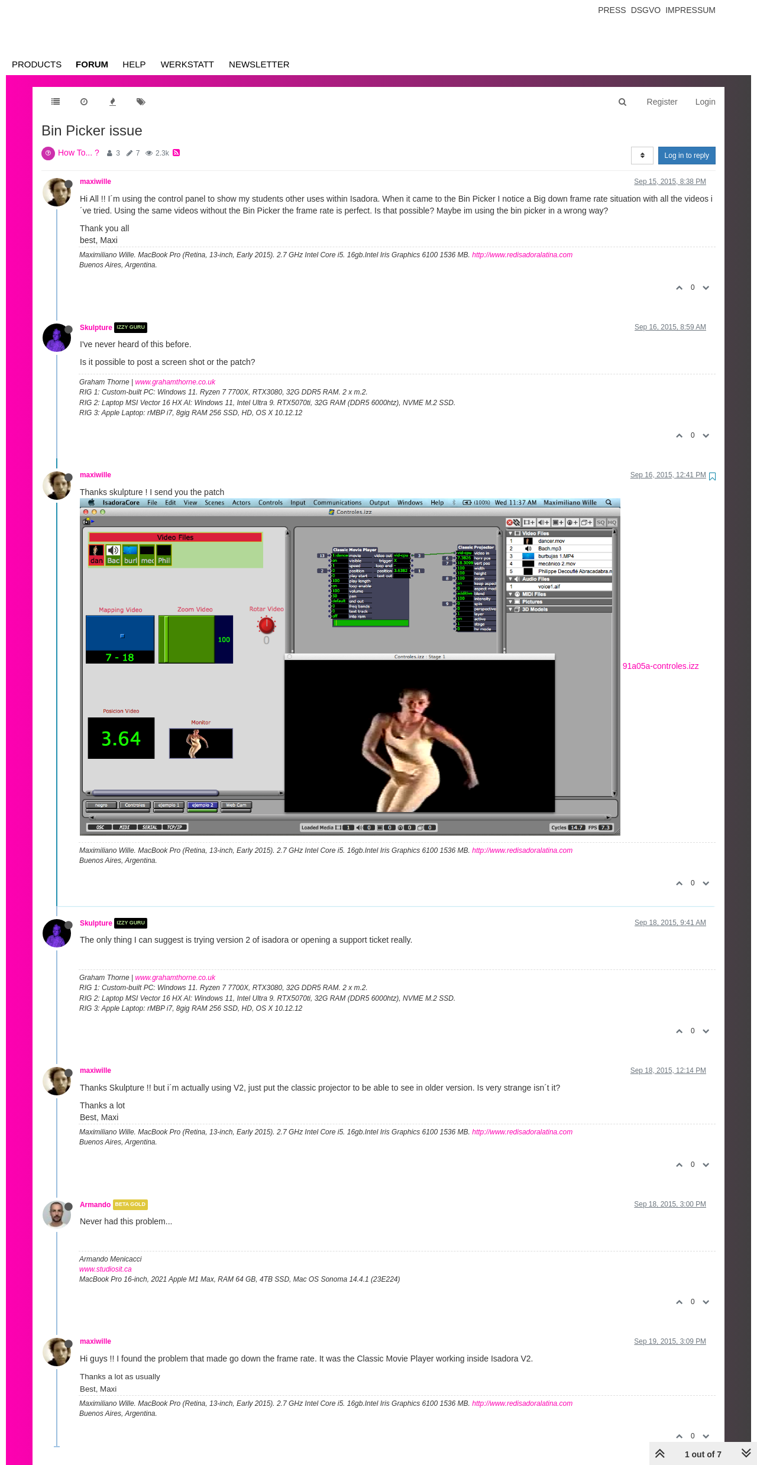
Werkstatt (187, 64)
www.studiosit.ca (105, 1269)
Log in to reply (687, 155)
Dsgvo (646, 10)
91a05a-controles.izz (661, 666)
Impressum (690, 10)
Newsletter (259, 64)
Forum (92, 64)
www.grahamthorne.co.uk (175, 382)
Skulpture (96, 328)
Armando (95, 1205)
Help (133, 64)
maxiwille (95, 181)
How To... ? (78, 152)
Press (612, 10)
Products (37, 64)
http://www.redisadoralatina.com (522, 255)
